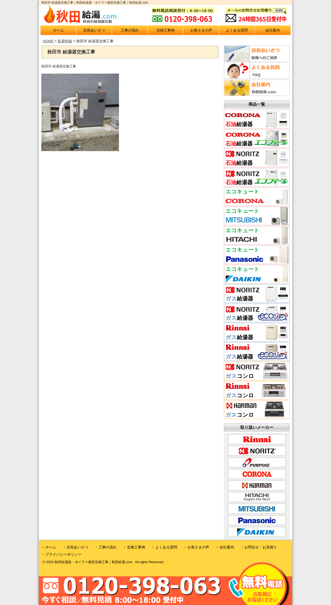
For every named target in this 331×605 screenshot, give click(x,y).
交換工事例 (165, 30)
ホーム (58, 30)
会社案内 (272, 30)
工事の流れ (130, 30)
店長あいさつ (94, 30)
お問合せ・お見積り (260, 547)
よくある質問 (237, 30)
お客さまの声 (201, 30)
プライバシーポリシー (63, 554)
